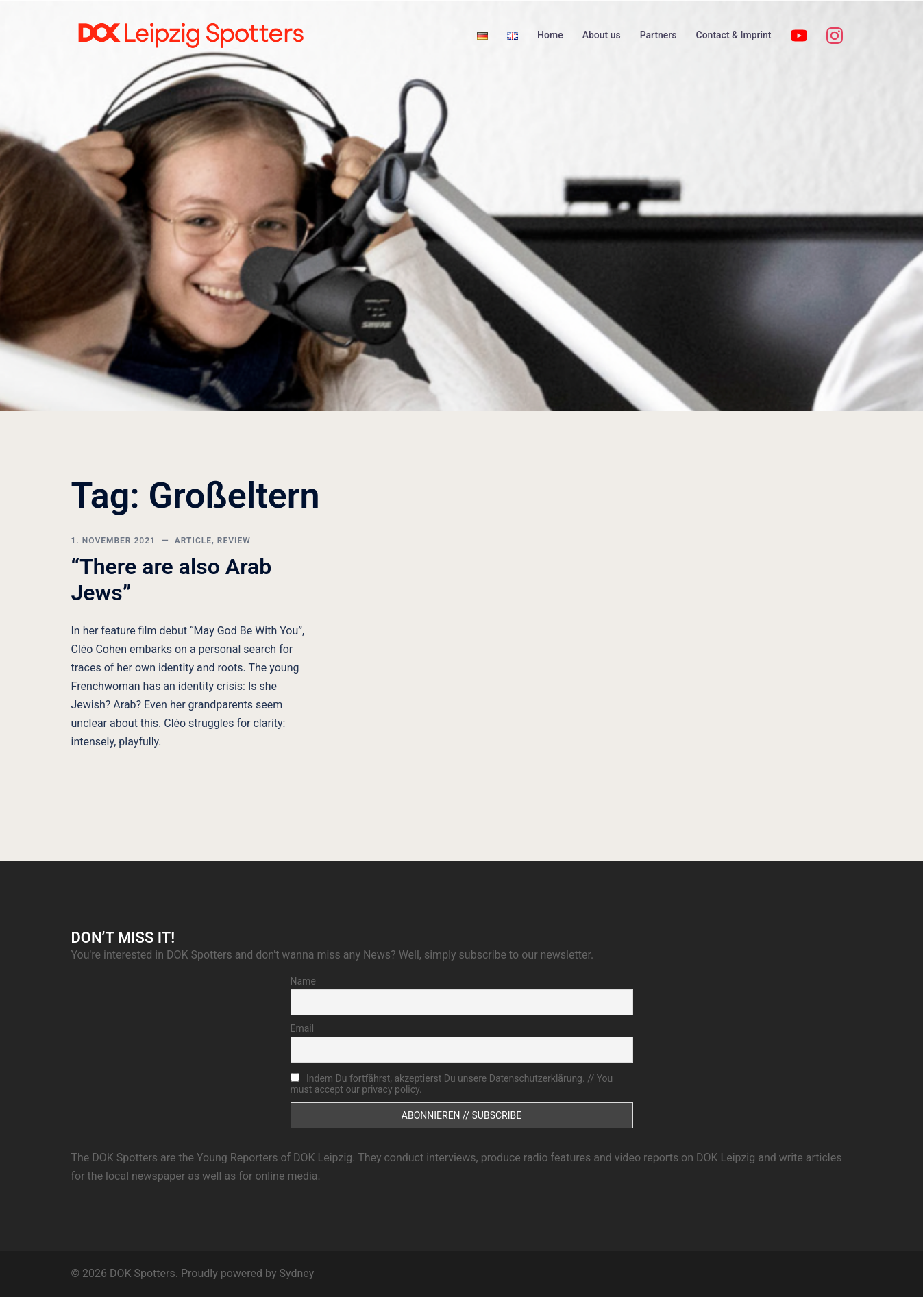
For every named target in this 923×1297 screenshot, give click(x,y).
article (193, 540)
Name (303, 981)
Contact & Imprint (734, 34)
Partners (658, 34)
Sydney (296, 1273)
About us (601, 34)
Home (550, 34)
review (234, 540)
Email (303, 1028)
